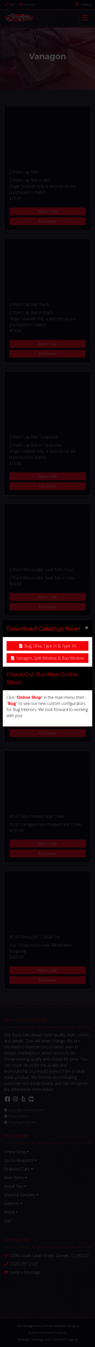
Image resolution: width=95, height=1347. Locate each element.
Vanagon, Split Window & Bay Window (47, 658)
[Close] (86, 627)
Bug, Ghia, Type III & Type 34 (47, 646)
